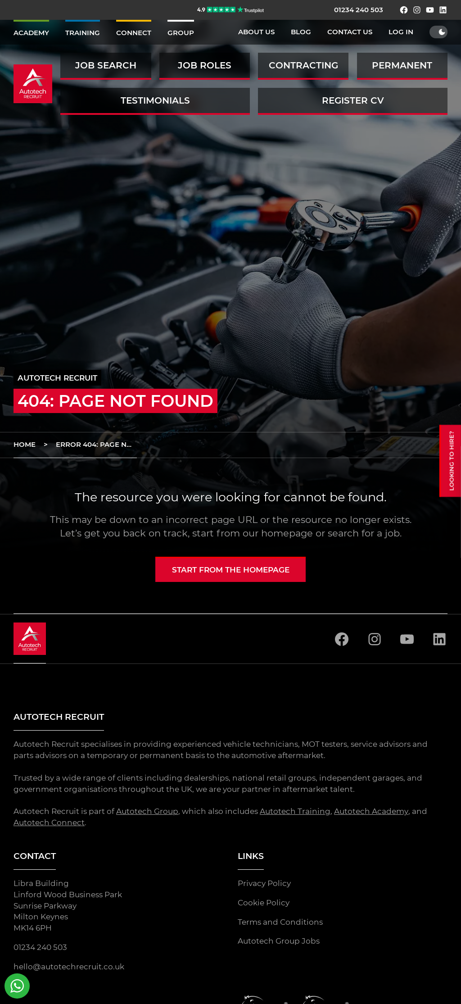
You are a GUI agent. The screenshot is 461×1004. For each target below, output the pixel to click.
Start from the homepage (230, 569)
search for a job (364, 533)
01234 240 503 (358, 10)
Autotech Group (147, 811)
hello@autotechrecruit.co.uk (69, 966)
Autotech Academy (371, 811)
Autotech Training (295, 811)
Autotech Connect (49, 822)
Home (25, 445)
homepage (287, 533)
